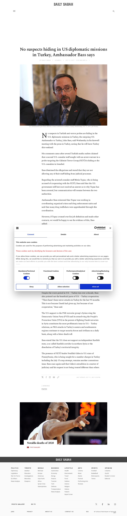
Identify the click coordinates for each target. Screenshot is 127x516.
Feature (67, 492)
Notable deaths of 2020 (40, 443)
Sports (94, 468)
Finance (53, 479)
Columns (107, 471)
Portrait (80, 479)
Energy (53, 476)
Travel (66, 476)
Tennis (93, 479)
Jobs (12, 511)
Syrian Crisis (41, 484)
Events (80, 476)
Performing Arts (83, 481)
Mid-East (40, 471)
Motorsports (95, 476)
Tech (52, 484)
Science (67, 484)
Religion (67, 486)
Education (27, 473)
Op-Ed (107, 473)
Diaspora (27, 481)
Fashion (67, 481)
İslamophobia (42, 486)
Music (80, 473)
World (41, 468)
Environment (68, 473)
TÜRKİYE (27, 468)
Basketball (94, 473)
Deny (32, 287)
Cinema (80, 471)
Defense (53, 486)
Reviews (80, 484)
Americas (41, 476)
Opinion (108, 468)
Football (94, 471)
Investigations (28, 476)
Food (66, 479)
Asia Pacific (41, 479)
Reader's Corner (110, 476)
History (67, 489)
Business (55, 468)
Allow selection (63, 287)
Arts (80, 468)
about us (48, 511)
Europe (40, 473)
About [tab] (96, 234)
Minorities (27, 479)
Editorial (107, 479)
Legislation (14, 473)
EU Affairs (14, 479)
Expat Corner (69, 494)
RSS (87, 511)
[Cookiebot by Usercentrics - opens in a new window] (95, 228)
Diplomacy (14, 471)
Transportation (56, 489)
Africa (39, 481)
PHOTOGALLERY (35, 447)
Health (67, 471)
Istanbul (26, 471)
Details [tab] (63, 234)
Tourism (53, 481)
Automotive (54, 471)
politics (44, 389)
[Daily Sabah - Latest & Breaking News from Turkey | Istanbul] (63, 4)
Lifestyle (69, 468)
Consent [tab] (30, 234)
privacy (30, 511)
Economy (54, 473)
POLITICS (14, 468)
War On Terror (15, 476)
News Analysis (15, 481)
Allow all (95, 287)
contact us (69, 511)
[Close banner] (110, 228)
